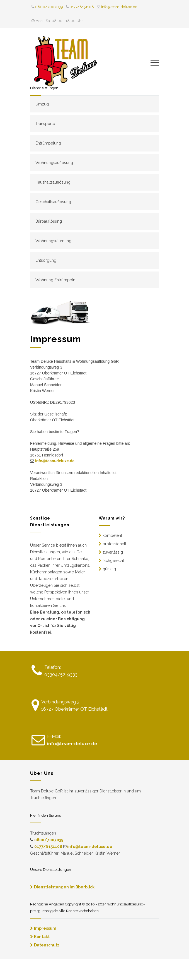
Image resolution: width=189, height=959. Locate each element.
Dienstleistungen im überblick (64, 887)
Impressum (45, 928)
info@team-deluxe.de (119, 7)
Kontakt (42, 936)
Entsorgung (45, 260)
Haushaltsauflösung (53, 182)
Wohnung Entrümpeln (55, 280)
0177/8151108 (81, 7)
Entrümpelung (48, 143)
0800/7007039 (49, 7)
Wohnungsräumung (53, 241)
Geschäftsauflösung (53, 202)
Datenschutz (46, 945)
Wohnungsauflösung (54, 162)
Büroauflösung (48, 221)
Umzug (42, 104)
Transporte (45, 123)
